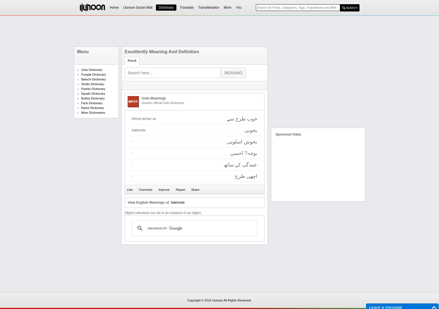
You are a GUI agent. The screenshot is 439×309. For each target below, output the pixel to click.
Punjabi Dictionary (93, 74)
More (227, 8)
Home (114, 8)
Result (132, 60)
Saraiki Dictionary (93, 93)
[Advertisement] (219, 31)
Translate (187, 8)
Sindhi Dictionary (92, 84)
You (239, 8)
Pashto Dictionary (93, 88)
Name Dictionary (92, 108)
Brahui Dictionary (93, 98)
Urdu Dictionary (91, 69)
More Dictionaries (93, 112)
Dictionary (166, 8)
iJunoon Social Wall (138, 8)
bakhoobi (178, 203)
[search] (194, 228)
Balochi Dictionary (93, 79)
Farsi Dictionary (91, 103)
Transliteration (209, 8)
